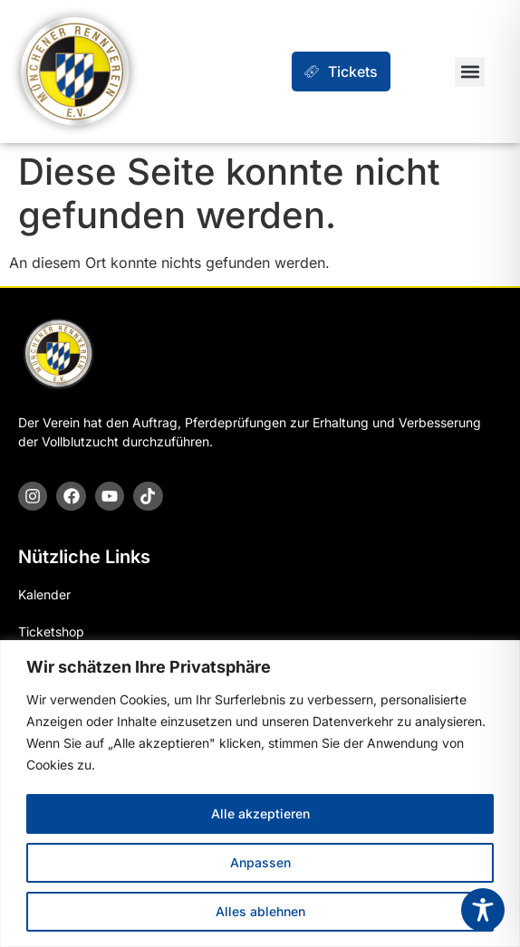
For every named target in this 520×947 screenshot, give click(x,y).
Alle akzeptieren (260, 813)
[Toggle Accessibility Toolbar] (482, 909)
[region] (260, 793)
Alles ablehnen (260, 911)
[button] (470, 72)
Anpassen (260, 862)
